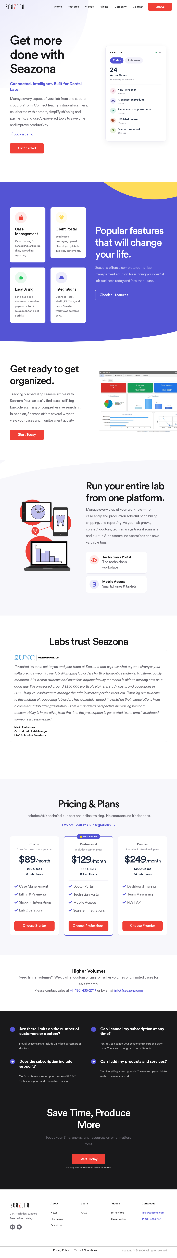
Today (117, 60)
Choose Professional (88, 926)
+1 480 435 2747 (151, 1219)
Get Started (27, 148)
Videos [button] (89, 6)
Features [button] (73, 6)
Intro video (117, 1212)
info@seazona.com (128, 990)
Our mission (57, 1219)
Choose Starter (34, 925)
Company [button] (121, 6)
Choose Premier (142, 925)
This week (134, 60)
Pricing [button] (104, 6)
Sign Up (160, 6)
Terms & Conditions (85, 1250)
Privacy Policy (61, 1250)
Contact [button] (138, 6)
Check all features (114, 295)
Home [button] (58, 6)
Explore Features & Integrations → (88, 825)
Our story (56, 1225)
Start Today (27, 434)
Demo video (118, 1219)
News (53, 1212)
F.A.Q (84, 1212)
